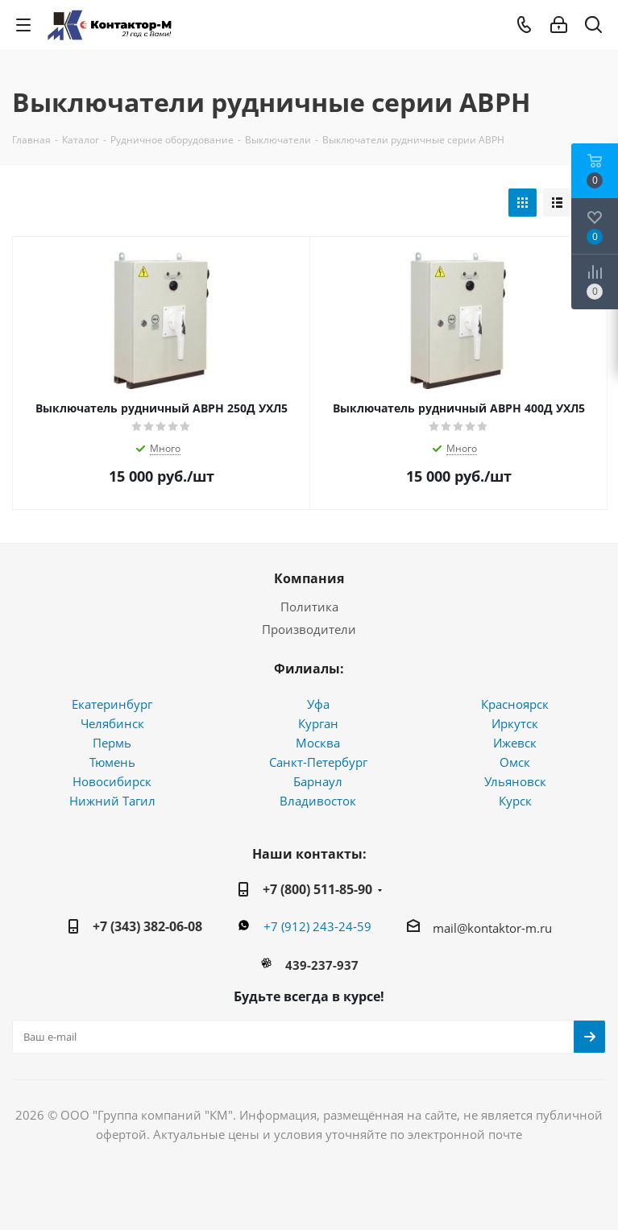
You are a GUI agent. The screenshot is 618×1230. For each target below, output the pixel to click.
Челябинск (112, 723)
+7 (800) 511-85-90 (317, 889)
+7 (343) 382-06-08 (147, 926)
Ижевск (515, 743)
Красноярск (515, 704)
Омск (515, 762)
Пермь (112, 743)
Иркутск (514, 723)
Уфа (318, 704)
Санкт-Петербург (318, 762)
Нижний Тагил (112, 801)
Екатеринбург (112, 704)
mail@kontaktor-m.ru (492, 928)
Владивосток (318, 801)
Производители (309, 629)
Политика (309, 606)
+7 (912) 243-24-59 (317, 926)
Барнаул (317, 781)
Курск (515, 801)
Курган (318, 723)
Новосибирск (112, 781)
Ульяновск (515, 781)
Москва (318, 743)
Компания (309, 578)
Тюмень (112, 762)
